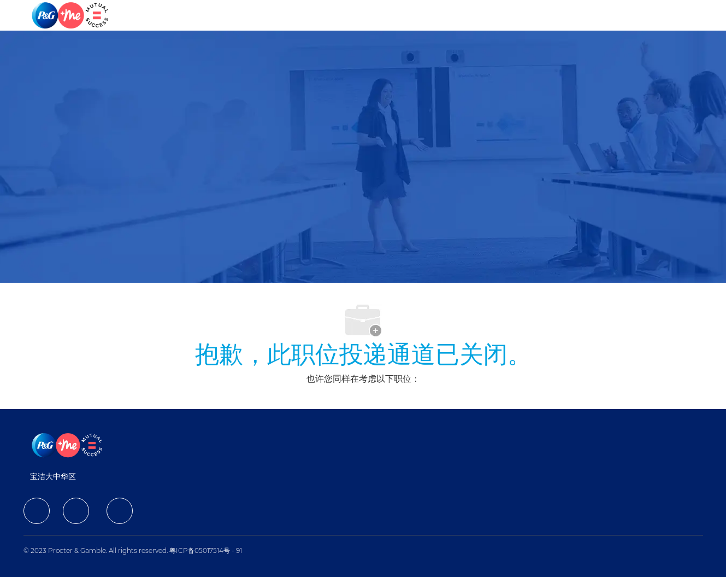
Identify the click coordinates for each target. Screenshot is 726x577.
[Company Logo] (71, 15)
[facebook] (36, 511)
